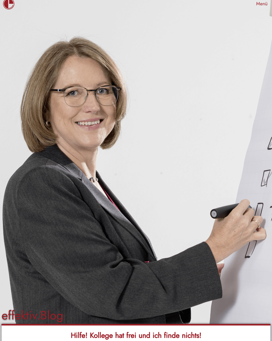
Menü (261, 3)
